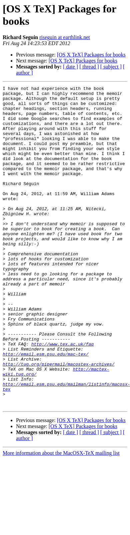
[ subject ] (111, 67)
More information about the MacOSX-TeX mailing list (61, 517)
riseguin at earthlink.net (64, 37)
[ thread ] (89, 67)
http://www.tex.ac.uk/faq (62, 396)
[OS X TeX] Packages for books (91, 54)
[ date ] (70, 67)
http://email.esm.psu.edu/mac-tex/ (45, 408)
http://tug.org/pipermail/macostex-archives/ (58, 420)
